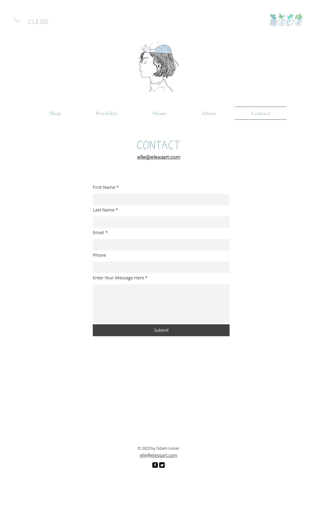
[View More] (273, 20)
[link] (17, 20)
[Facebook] (155, 465)
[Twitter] (162, 465)
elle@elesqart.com (158, 455)
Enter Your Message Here (118, 277)
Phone (99, 255)
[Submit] (161, 330)
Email (98, 232)
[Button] (298, 20)
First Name (104, 187)
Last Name (103, 210)
